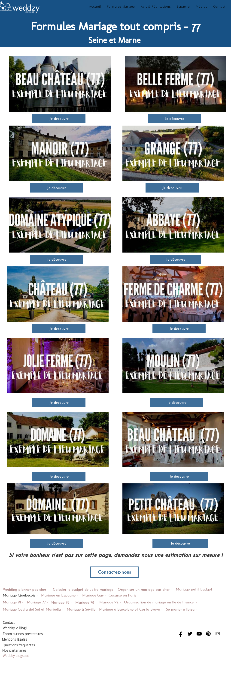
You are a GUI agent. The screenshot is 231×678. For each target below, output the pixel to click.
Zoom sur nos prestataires (23, 634)
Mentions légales (14, 639)
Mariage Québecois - (20, 595)
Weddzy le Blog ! (15, 628)
